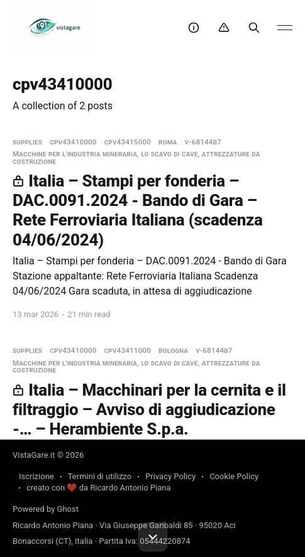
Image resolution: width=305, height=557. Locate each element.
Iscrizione (36, 476)
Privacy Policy (170, 476)
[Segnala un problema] (224, 27)
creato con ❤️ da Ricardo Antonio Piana (98, 487)
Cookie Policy (233, 476)
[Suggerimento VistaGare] (193, 27)
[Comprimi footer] (153, 537)
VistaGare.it (34, 455)
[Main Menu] (284, 27)
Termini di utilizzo (99, 476)
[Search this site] (254, 27)
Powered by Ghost (46, 509)
